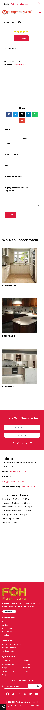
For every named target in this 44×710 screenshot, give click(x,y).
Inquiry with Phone (13, 177)
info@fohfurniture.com (19, 4)
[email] (15, 686)
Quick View (6, 292)
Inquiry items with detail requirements (16, 189)
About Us (6, 661)
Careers (26, 661)
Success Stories (9, 664)
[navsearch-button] (39, 4)
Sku (6, 165)
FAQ (4, 675)
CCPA (33, 706)
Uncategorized (19, 64)
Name (8, 129)
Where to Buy (8, 671)
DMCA (38, 706)
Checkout (27, 664)
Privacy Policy (9, 706)
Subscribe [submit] (35, 686)
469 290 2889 (28, 486)
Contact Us (28, 671)
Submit (10, 215)
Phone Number (12, 154)
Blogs (4, 668)
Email (8, 143)
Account (26, 668)
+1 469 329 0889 (18, 471)
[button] (40, 12)
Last (25, 138)
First (6, 138)
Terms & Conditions (22, 706)
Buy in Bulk (6, 289)
